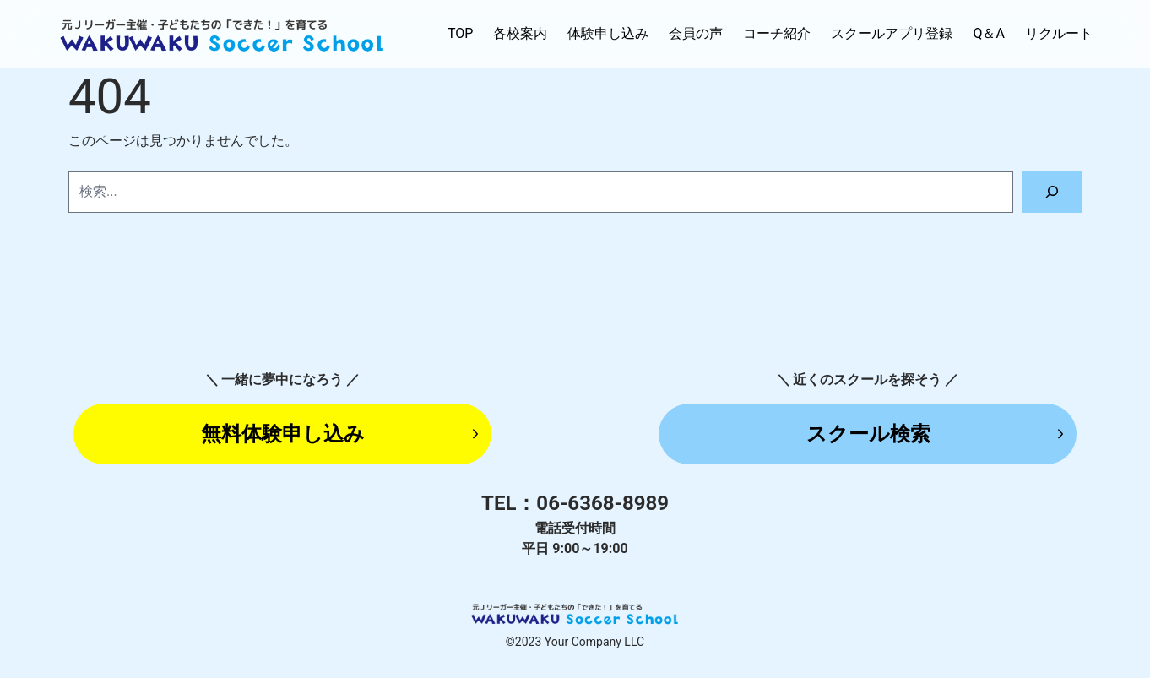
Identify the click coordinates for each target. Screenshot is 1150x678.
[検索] (1052, 192)
